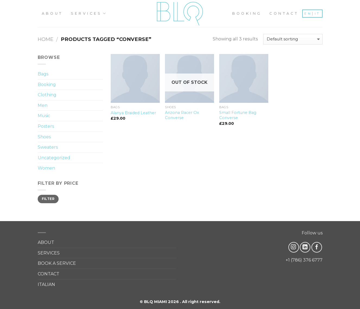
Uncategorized (54, 157)
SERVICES (89, 13)
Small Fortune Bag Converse (237, 115)
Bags (43, 74)
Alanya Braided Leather (133, 112)
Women (46, 168)
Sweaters (48, 147)
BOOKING (247, 13)
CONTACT (283, 13)
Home (45, 39)
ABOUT (52, 13)
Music (44, 115)
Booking (47, 84)
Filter (48, 199)
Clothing (47, 94)
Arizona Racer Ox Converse (182, 115)
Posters (46, 126)
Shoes (44, 136)
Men (42, 105)
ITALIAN (46, 284)
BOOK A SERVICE (57, 263)
